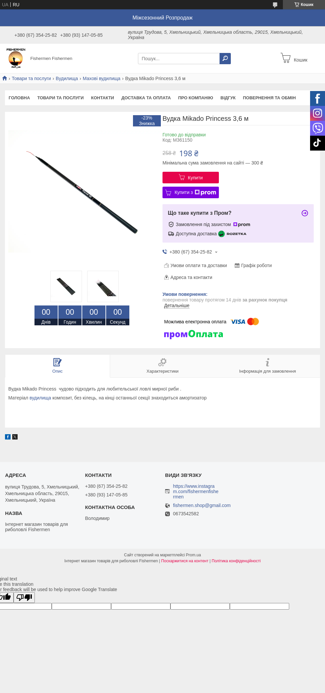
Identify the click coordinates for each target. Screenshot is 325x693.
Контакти (102, 97)
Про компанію (195, 97)
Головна (19, 97)
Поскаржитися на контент (184, 561)
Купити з (195, 193)
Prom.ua (193, 555)
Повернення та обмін (269, 97)
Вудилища (67, 78)
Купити (195, 177)
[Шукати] (225, 58)
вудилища (40, 397)
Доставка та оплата (146, 97)
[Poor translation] (24, 597)
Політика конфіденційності (236, 561)
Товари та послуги (31, 78)
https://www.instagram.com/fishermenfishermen (196, 491)
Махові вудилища (102, 78)
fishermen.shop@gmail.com (202, 505)
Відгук (228, 97)
